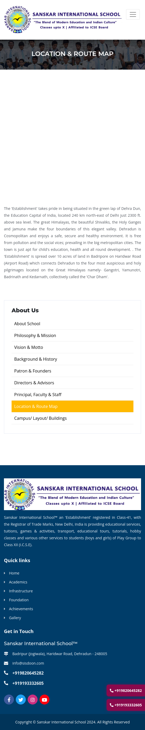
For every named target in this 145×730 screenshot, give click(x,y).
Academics (18, 581)
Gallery (15, 617)
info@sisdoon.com (28, 663)
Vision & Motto (28, 347)
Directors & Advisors (34, 383)
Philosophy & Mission (35, 335)
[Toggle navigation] (133, 14)
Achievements (21, 608)
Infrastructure (21, 590)
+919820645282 (126, 690)
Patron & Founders (32, 371)
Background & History (35, 359)
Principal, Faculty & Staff (37, 394)
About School (27, 324)
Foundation (19, 599)
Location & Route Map (36, 406)
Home (14, 573)
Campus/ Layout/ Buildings (40, 418)
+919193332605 (126, 704)
